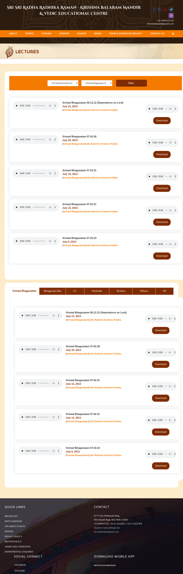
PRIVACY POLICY (13, 536)
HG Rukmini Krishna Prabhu (102, 110)
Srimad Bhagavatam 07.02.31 (79, 170)
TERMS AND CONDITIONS (18, 547)
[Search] (173, 33)
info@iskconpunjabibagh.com (107, 528)
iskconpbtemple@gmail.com (160, 23)
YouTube (20, 571)
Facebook (20, 565)
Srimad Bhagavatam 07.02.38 (79, 136)
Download (162, 120)
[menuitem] (13, 33)
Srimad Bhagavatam (74, 110)
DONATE (9, 531)
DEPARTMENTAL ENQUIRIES (19, 552)
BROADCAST (11, 516)
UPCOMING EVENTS (15, 526)
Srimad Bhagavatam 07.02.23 (79, 238)
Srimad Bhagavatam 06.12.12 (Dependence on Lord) (92, 102)
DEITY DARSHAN (13, 521)
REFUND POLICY (13, 541)
